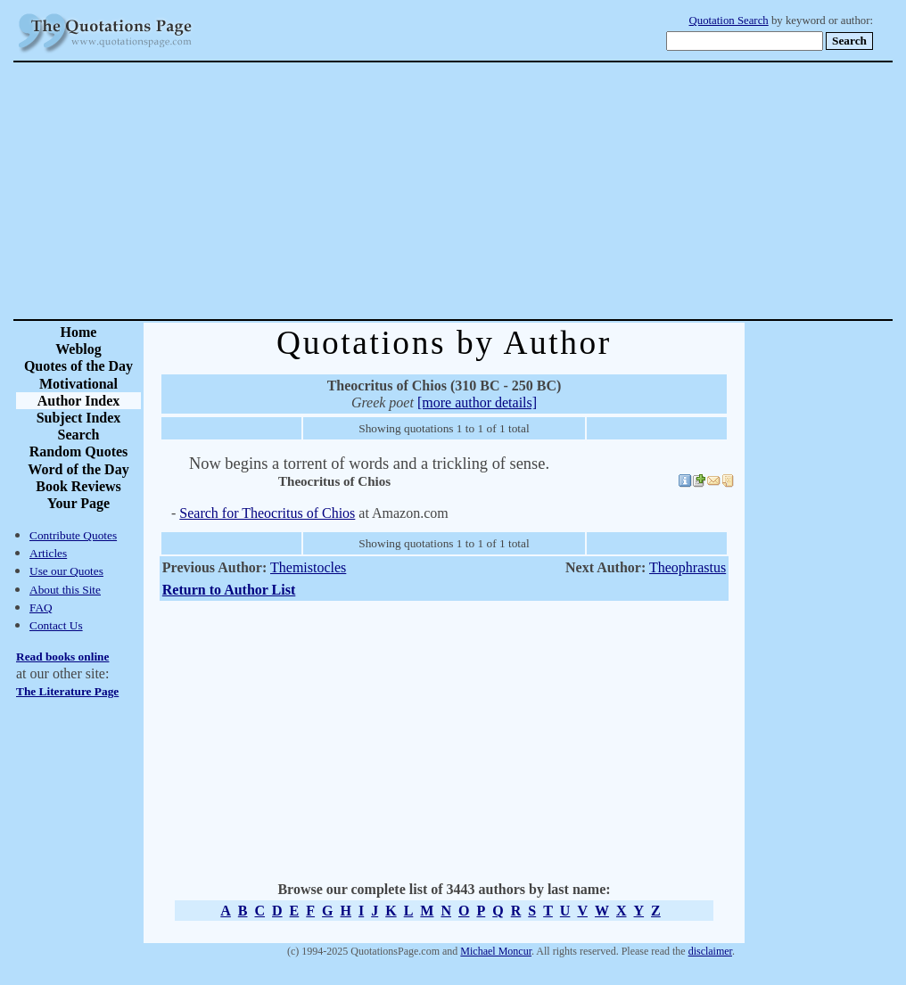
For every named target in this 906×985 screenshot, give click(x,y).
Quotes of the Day (78, 365)
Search (79, 434)
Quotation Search (729, 20)
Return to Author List (229, 589)
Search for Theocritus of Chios (267, 513)
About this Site (65, 589)
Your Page (78, 503)
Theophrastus (687, 567)
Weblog (78, 349)
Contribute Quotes (73, 535)
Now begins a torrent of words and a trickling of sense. (369, 463)
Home (79, 332)
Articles (48, 553)
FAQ (41, 607)
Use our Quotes (66, 571)
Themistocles (308, 567)
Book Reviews (78, 486)
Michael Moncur (495, 951)
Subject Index (79, 417)
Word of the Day (78, 469)
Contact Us (56, 625)
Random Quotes (78, 451)
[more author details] (477, 402)
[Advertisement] (515, 191)
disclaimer (710, 951)
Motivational (78, 383)
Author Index (78, 400)
